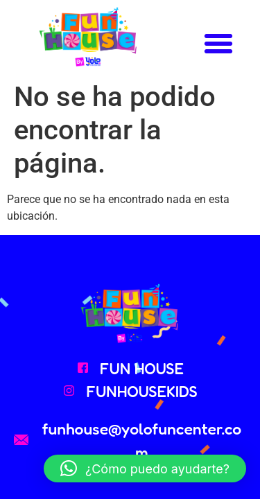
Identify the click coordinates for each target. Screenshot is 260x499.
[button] (218, 44)
